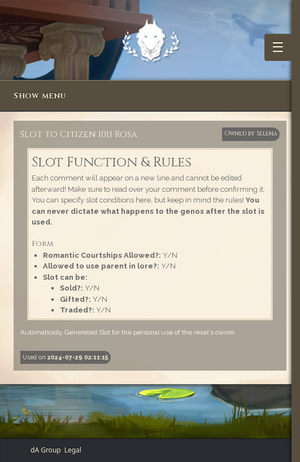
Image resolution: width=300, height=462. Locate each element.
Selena (266, 134)
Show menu (40, 95)
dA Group (46, 450)
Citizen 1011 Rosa (98, 134)
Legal (72, 450)
